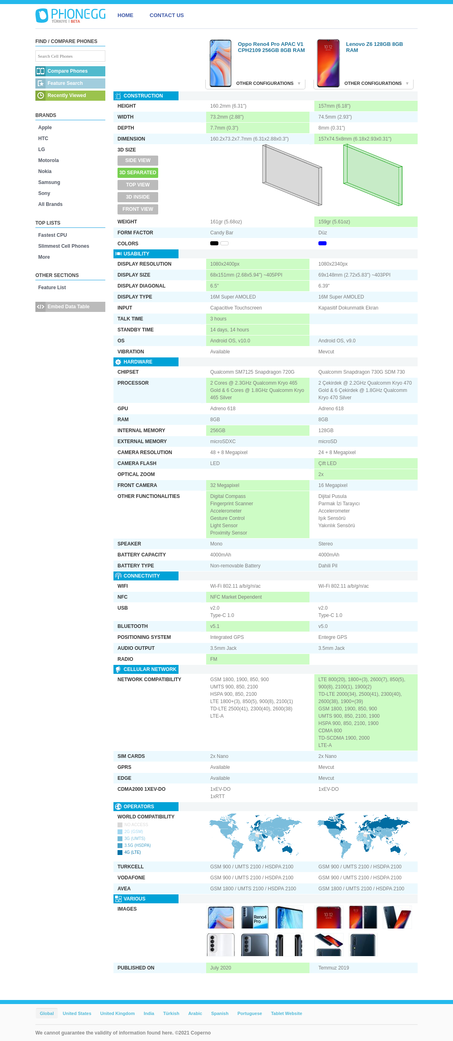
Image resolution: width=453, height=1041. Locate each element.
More (44, 257)
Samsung (49, 182)
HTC (43, 138)
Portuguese (249, 1013)
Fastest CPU (52, 235)
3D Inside (138, 197)
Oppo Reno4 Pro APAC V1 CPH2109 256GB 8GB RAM (271, 47)
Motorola (48, 160)
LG (41, 149)
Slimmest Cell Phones (63, 246)
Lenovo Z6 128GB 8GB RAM (374, 47)
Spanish (220, 1013)
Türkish (171, 1013)
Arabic (195, 1013)
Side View (137, 160)
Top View (138, 185)
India (149, 1013)
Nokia (45, 171)
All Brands (50, 204)
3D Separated (138, 172)
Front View (137, 209)
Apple (45, 127)
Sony (44, 193)
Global (47, 1013)
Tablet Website (286, 1013)
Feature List (52, 287)
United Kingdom (117, 1013)
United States (77, 1013)
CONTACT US (167, 15)
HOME (125, 15)
